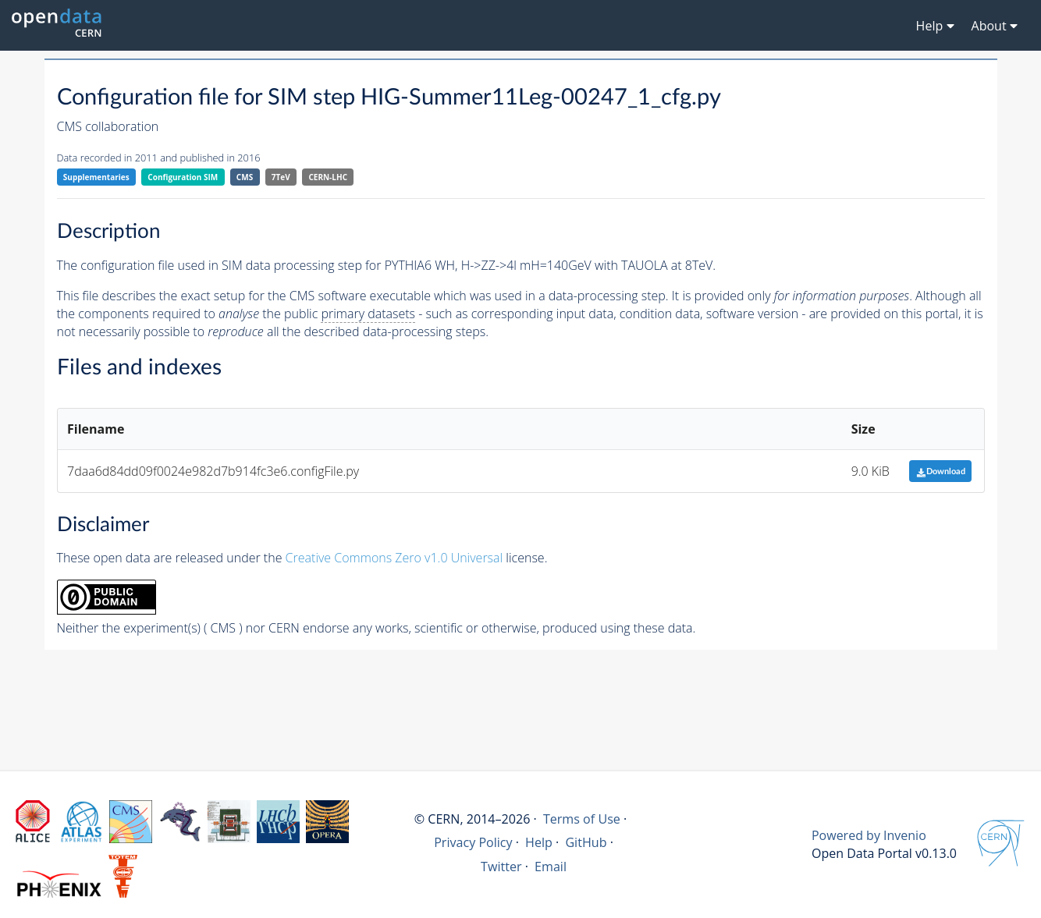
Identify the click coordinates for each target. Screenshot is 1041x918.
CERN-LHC (327, 177)
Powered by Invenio (869, 835)
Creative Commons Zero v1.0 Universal (394, 557)
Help (538, 842)
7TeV (281, 177)
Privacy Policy (473, 842)
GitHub (585, 842)
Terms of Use (581, 819)
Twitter (501, 866)
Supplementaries (96, 177)
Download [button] (940, 471)
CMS (244, 177)
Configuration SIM (182, 177)
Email (551, 866)
